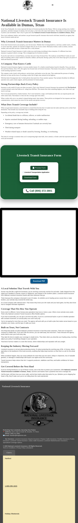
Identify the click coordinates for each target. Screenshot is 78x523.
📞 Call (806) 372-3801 (39, 190)
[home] (27, 5)
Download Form (30, 178)
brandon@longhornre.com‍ (17, 435)
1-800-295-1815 (11, 486)
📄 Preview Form (39, 168)
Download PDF (39, 281)
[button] (53, 5)
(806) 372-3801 (15, 433)
